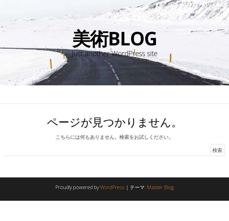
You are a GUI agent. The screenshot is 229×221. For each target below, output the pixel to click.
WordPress (112, 187)
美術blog (114, 38)
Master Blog (160, 187)
